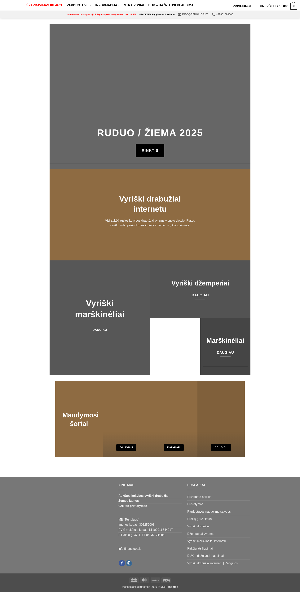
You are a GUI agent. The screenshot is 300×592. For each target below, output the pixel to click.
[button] (243, 6)
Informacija (107, 5)
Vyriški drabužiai (198, 526)
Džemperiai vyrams (200, 533)
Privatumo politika (199, 496)
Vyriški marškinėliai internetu (206, 541)
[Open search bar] (226, 6)
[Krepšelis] (278, 6)
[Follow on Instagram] (129, 563)
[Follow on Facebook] (122, 563)
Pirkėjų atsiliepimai (200, 548)
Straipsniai (134, 5)
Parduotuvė (79, 5)
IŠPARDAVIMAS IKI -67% (44, 5)
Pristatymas (195, 504)
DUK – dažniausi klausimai (171, 5)
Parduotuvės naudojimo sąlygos (209, 511)
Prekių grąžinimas (199, 518)
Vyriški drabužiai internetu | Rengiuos (212, 563)
